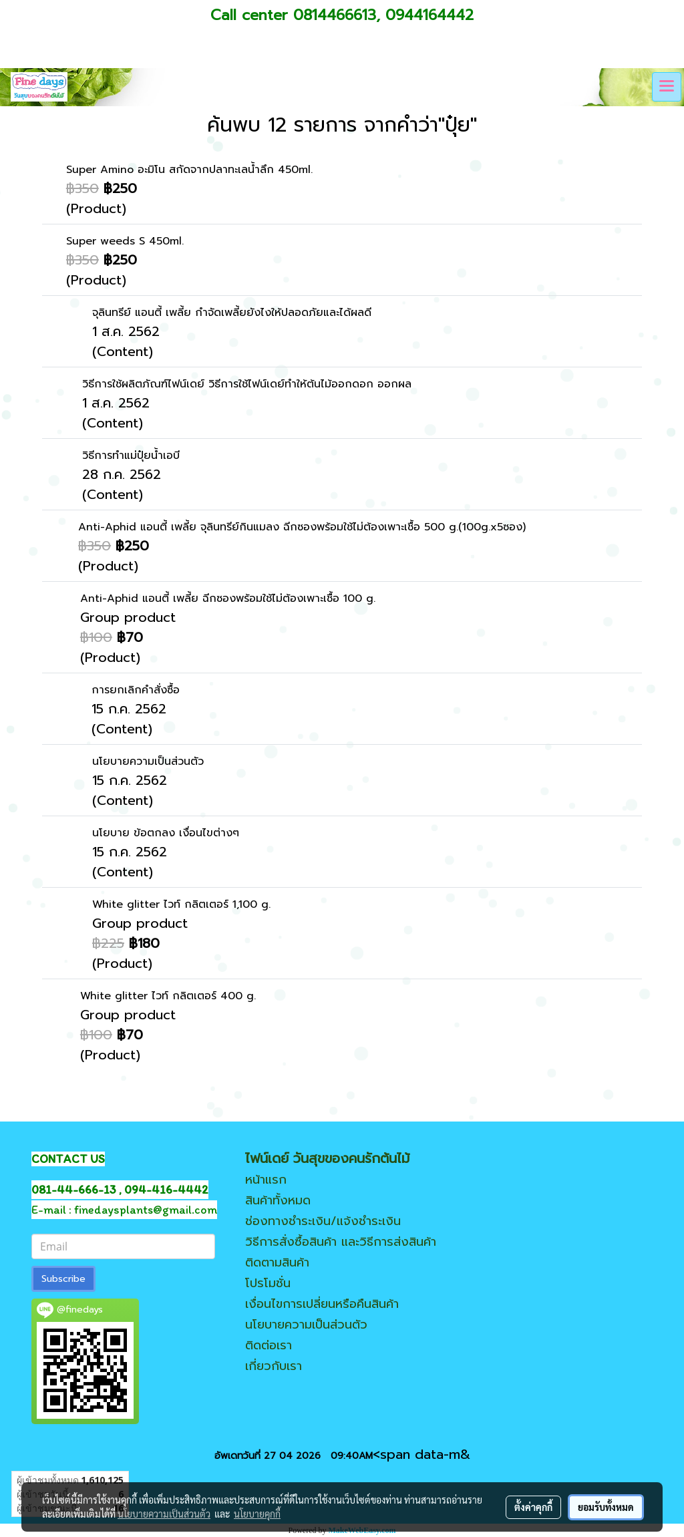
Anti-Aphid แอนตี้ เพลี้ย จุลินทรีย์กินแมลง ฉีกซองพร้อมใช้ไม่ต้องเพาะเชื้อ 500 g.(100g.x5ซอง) (302, 527)
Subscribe (63, 1279)
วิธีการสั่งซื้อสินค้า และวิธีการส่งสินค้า (340, 1241)
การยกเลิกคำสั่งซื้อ (136, 690)
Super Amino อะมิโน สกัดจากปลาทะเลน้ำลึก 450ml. (189, 170)
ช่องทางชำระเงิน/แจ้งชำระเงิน (323, 1221)
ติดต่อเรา (268, 1345)
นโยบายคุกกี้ (257, 1514)
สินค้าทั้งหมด (278, 1200)
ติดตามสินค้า (277, 1262)
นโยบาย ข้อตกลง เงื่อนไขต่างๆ (165, 833)
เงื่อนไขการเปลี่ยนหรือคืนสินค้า (322, 1304)
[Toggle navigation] (666, 87)
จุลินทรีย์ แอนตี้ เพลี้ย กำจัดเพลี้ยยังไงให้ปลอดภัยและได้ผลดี (231, 313)
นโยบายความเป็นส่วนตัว (148, 761)
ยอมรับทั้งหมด (606, 1507)
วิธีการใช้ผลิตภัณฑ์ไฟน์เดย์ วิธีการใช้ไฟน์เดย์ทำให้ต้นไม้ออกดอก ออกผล (246, 384)
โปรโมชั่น (268, 1283)
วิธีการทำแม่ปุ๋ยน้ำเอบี (131, 456)
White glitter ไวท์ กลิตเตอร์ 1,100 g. (181, 904)
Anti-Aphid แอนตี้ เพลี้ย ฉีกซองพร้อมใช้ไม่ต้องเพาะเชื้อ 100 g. (227, 598)
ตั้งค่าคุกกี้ (533, 1507)
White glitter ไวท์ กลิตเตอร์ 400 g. (168, 996)
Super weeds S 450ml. (125, 241)
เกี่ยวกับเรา (273, 1366)
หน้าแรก (266, 1179)
